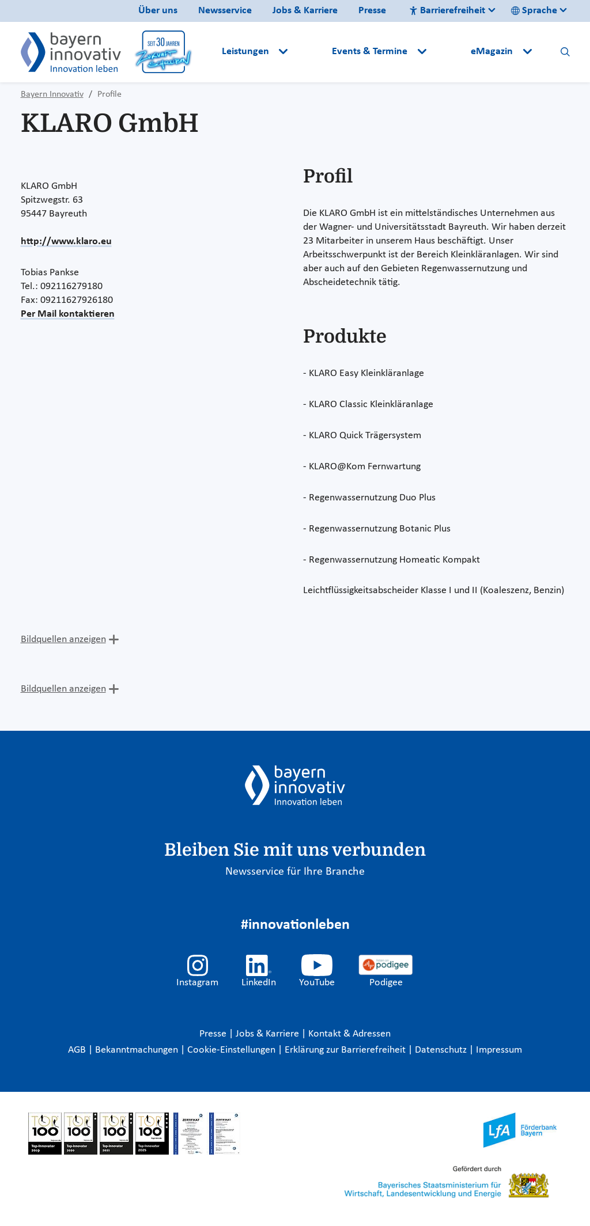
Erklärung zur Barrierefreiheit (346, 1050)
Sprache (534, 10)
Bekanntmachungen (137, 1050)
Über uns (157, 10)
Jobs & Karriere (305, 10)
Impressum (499, 1050)
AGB (78, 1050)
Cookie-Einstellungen (231, 1050)
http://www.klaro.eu (66, 241)
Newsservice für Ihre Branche (295, 872)
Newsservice (225, 10)
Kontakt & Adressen (349, 1033)
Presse (372, 10)
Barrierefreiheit (447, 10)
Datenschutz (442, 1050)
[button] (311, 52)
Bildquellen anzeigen (63, 639)
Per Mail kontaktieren (68, 314)
